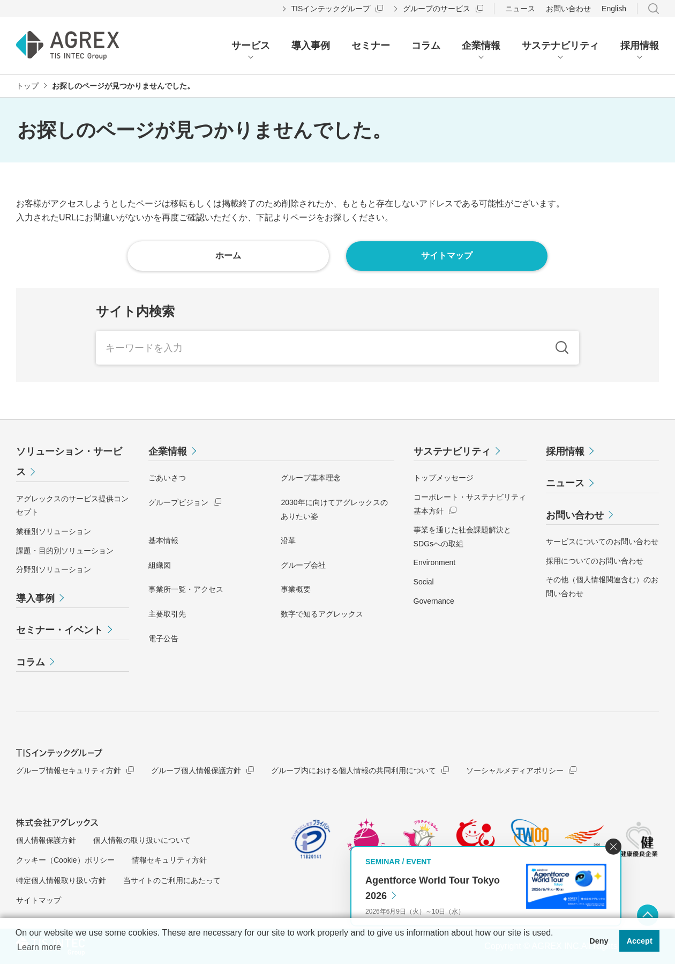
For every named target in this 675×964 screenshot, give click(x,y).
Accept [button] (639, 941)
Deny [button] (598, 941)
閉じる (613, 847)
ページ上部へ (647, 915)
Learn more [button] (39, 947)
